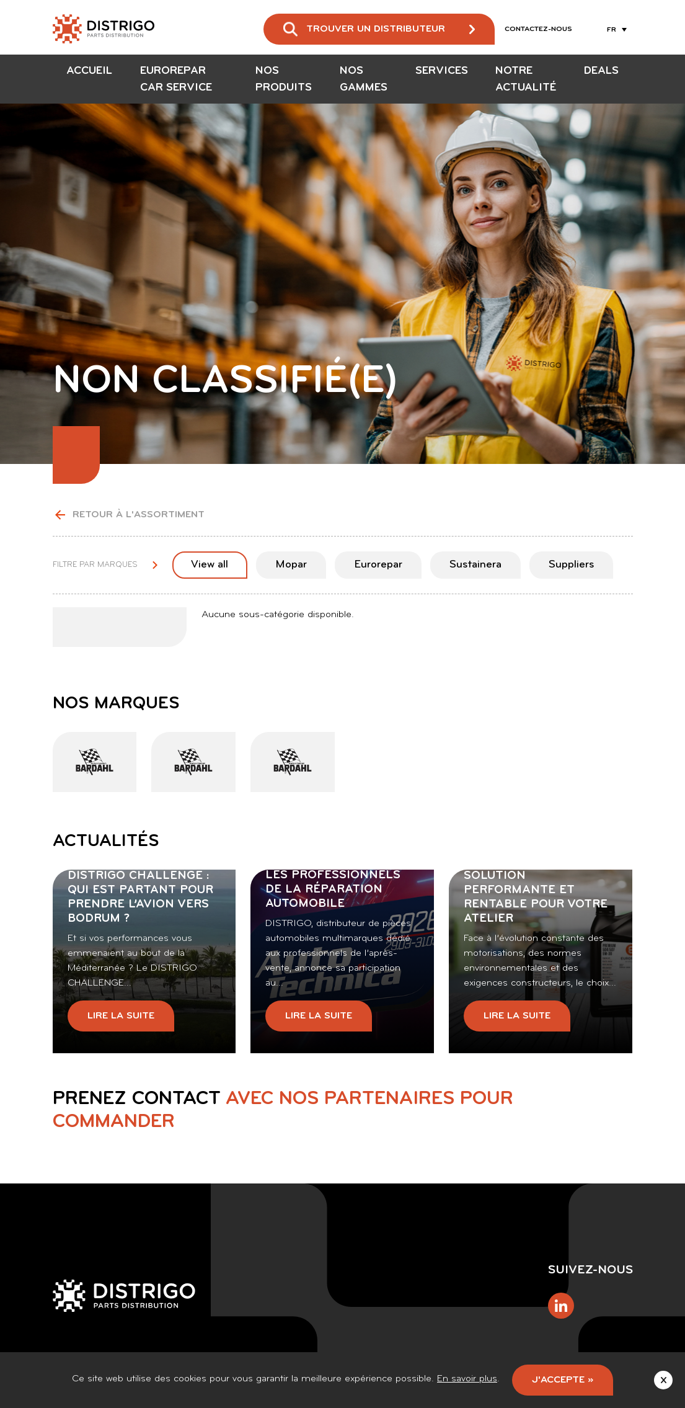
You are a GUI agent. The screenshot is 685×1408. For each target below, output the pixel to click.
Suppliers (571, 565)
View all (209, 565)
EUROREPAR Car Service (176, 79)
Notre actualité (525, 79)
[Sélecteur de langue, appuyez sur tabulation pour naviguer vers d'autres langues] (615, 29)
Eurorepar (378, 565)
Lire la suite (120, 1016)
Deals (601, 71)
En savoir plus (467, 1379)
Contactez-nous (538, 29)
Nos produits (283, 79)
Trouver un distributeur (375, 29)
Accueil (89, 71)
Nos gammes (363, 79)
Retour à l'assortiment (129, 514)
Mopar (291, 565)
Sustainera (475, 565)
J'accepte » (562, 1380)
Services (441, 71)
